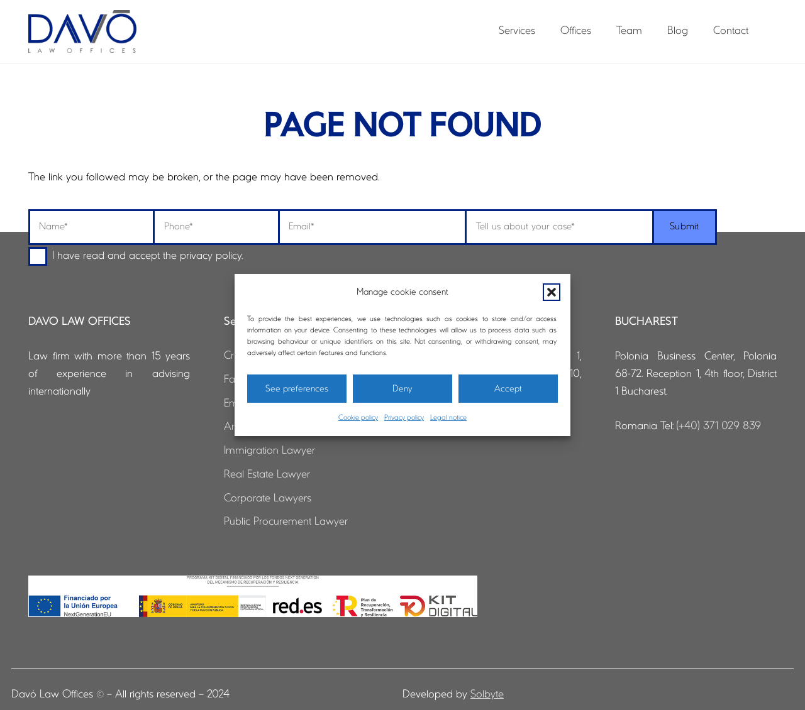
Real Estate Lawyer (267, 474)
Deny (402, 389)
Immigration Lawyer (269, 451)
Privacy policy (404, 418)
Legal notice (448, 418)
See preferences (296, 389)
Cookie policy (358, 418)
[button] (551, 292)
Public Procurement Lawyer (286, 522)
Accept (508, 389)
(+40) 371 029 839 (718, 426)
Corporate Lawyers (267, 498)
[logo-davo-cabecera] (82, 31)
